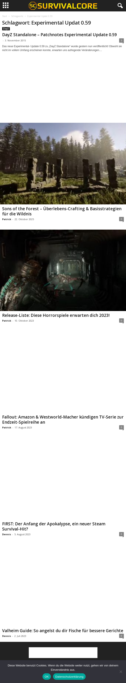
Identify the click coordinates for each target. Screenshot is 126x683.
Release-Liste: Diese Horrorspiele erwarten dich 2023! (56, 315)
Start (4, 16)
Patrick (6, 219)
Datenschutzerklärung (69, 676)
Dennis (6, 534)
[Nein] (120, 671)
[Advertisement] (63, 91)
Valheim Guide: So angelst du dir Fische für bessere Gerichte (62, 630)
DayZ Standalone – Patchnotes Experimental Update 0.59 (59, 34)
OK (47, 676)
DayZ (6, 28)
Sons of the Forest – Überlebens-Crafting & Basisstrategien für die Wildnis (61, 211)
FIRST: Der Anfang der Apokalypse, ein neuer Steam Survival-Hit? (53, 526)
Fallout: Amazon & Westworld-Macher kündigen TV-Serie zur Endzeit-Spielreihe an (63, 419)
